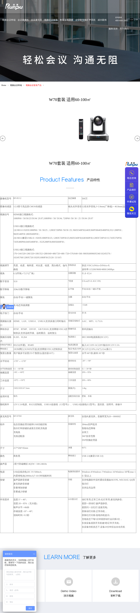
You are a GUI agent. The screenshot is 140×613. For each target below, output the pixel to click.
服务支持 (113, 29)
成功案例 (102, 20)
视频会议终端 (9, 20)
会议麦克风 (36, 20)
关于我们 (124, 29)
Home (3, 85)
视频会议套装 (51, 20)
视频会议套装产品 (33, 85)
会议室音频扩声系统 (85, 20)
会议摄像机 (23, 20)
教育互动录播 (66, 20)
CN (131, 20)
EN (137, 20)
